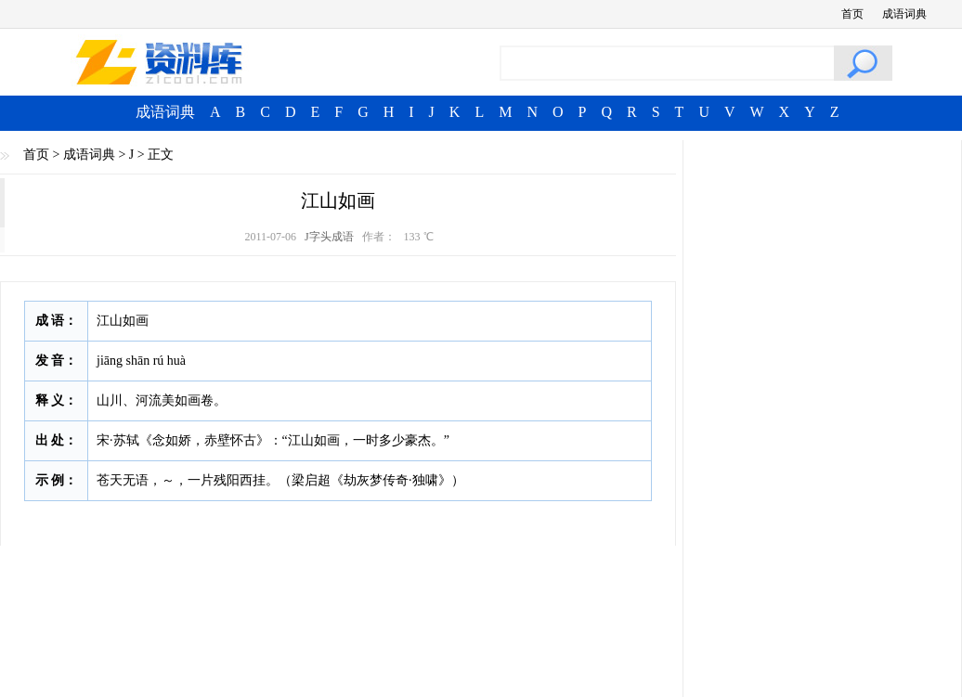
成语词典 (904, 13)
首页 (852, 13)
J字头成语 (329, 236)
